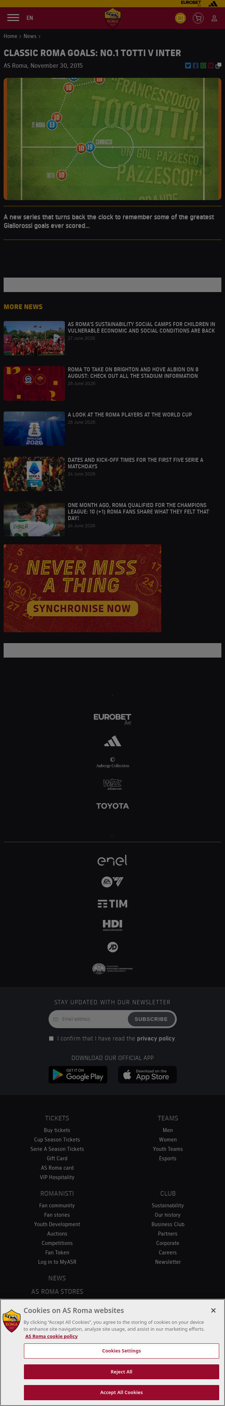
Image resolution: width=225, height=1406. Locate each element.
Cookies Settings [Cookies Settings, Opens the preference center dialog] (121, 1350)
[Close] (213, 1310)
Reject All (122, 1371)
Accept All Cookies (121, 1392)
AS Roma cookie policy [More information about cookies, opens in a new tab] (51, 1336)
